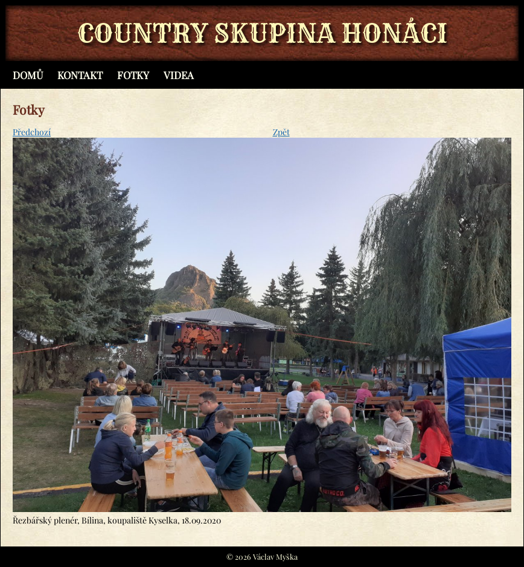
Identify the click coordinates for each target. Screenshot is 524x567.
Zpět (281, 132)
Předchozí (32, 132)
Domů (28, 75)
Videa (179, 75)
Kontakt (80, 75)
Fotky (133, 75)
